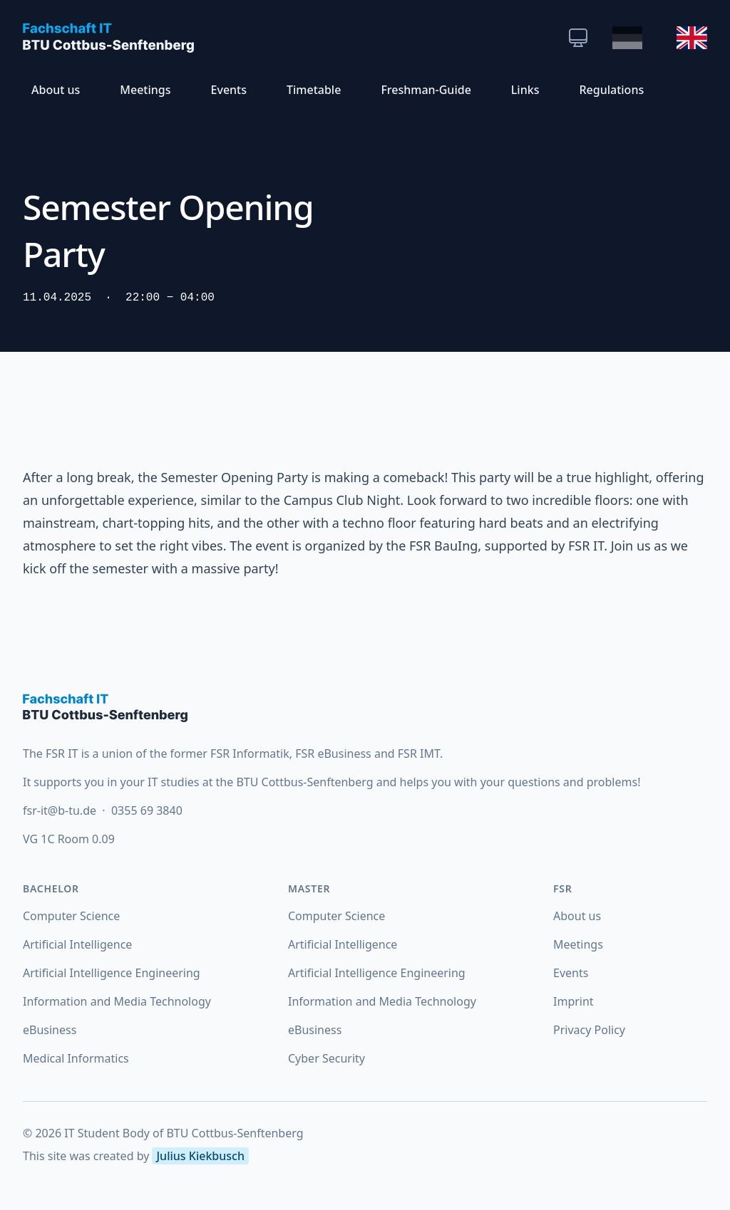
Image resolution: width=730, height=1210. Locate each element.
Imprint (573, 1001)
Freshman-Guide (426, 90)
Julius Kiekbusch (200, 1156)
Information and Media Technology (117, 1001)
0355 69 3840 (146, 810)
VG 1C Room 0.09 (69, 839)
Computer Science (71, 916)
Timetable (314, 90)
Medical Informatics (76, 1058)
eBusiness (49, 1030)
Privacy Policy (589, 1030)
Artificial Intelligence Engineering (111, 973)
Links (525, 90)
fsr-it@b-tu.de (61, 810)
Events (229, 90)
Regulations (611, 90)
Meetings (145, 90)
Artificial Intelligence (77, 944)
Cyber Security (326, 1058)
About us (55, 90)
